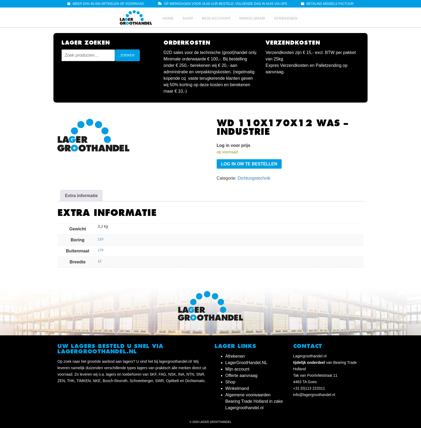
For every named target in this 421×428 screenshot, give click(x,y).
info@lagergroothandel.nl (314, 395)
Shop (187, 18)
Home (168, 18)
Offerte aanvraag (241, 375)
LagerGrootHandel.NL (246, 362)
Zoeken (127, 55)
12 (99, 261)
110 (100, 239)
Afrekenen (285, 18)
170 (100, 250)
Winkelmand (252, 18)
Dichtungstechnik (254, 178)
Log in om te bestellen (249, 164)
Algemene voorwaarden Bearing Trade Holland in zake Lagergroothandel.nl (254, 401)
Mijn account (216, 18)
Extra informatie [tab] (81, 195)
